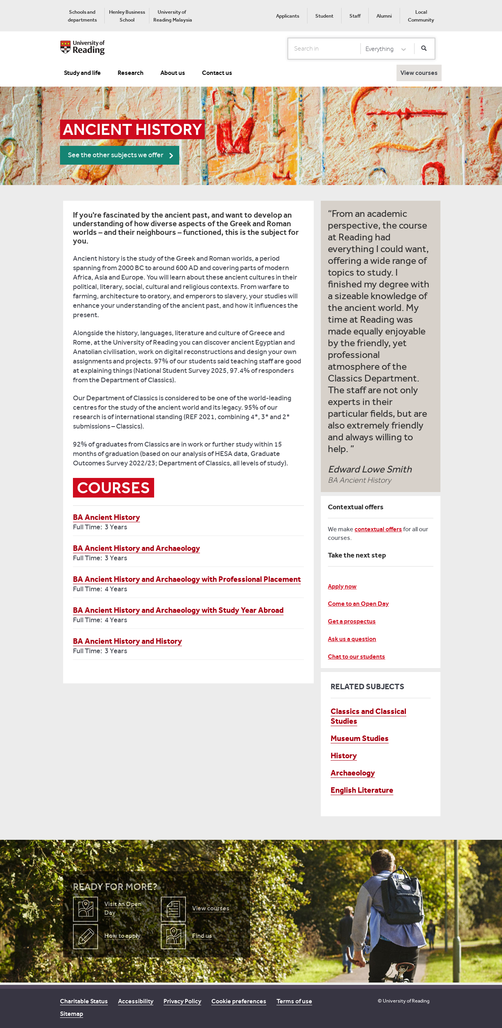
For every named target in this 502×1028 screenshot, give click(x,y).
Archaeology (353, 772)
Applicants (287, 16)
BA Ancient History (106, 517)
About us (172, 72)
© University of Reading (403, 1001)
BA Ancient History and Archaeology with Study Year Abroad (178, 610)
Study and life (82, 72)
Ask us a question (352, 639)
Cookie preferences (238, 1001)
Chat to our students (356, 656)
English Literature (362, 790)
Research (131, 72)
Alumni (384, 16)
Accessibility (135, 1001)
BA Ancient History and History (127, 641)
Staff (354, 16)
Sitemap (71, 1013)
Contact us (217, 72)
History (344, 755)
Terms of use (294, 1001)
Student (324, 16)
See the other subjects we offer (116, 155)
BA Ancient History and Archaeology (136, 548)
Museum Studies (360, 738)
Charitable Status (84, 1001)
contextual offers (378, 529)
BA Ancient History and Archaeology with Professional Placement (187, 579)
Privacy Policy (182, 1001)
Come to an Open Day (358, 603)
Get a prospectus (352, 621)
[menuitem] (82, 16)
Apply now (342, 586)
